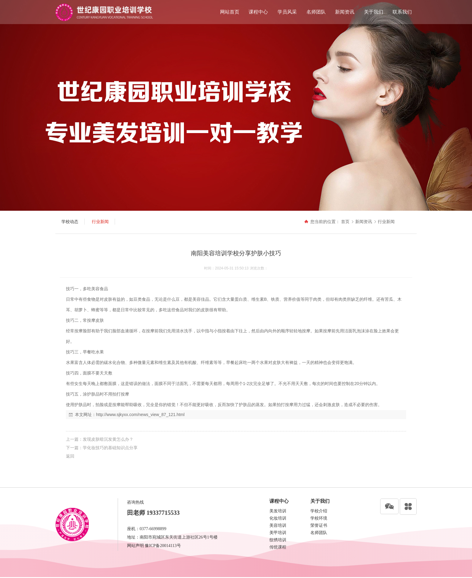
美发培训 (277, 511)
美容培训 (277, 525)
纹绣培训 (277, 540)
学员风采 (287, 11)
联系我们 (402, 11)
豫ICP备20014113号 (163, 545)
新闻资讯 (344, 11)
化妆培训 (277, 518)
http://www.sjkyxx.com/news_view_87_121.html (140, 414)
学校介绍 (318, 511)
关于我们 (373, 11)
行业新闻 (386, 221)
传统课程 (277, 547)
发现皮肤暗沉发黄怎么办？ (108, 439)
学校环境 (318, 518)
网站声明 (135, 545)
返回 (70, 456)
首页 (345, 221)
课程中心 (258, 11)
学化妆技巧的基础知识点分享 (110, 447)
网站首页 (229, 11)
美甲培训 (277, 532)
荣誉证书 (318, 525)
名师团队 (316, 11)
